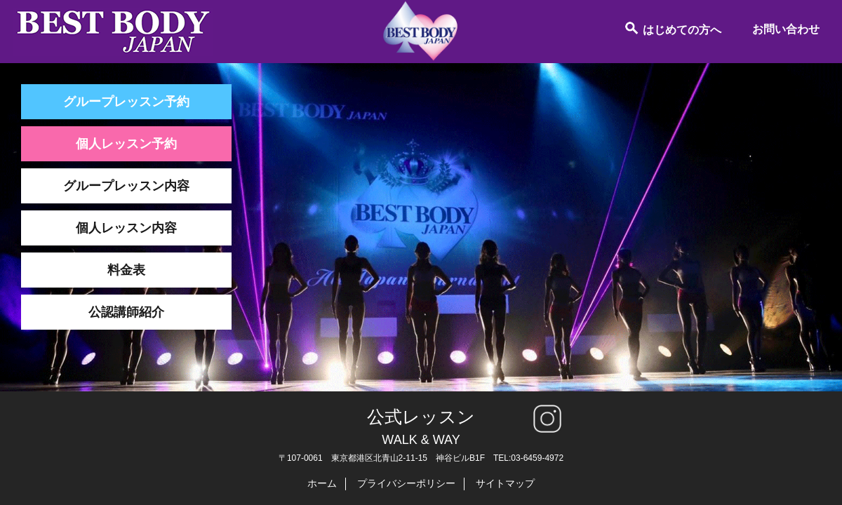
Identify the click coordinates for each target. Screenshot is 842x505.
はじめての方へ (672, 28)
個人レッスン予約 (126, 144)
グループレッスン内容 (126, 186)
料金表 (126, 270)
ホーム (322, 483)
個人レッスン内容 (126, 228)
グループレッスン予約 (126, 102)
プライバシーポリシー (406, 483)
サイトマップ (505, 483)
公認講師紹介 (126, 312)
